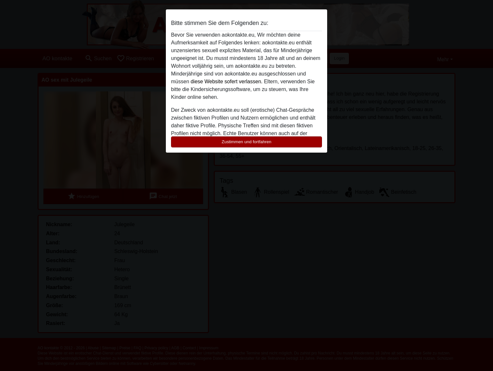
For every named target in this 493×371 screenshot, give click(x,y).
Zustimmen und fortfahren (246, 141)
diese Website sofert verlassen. (226, 81)
